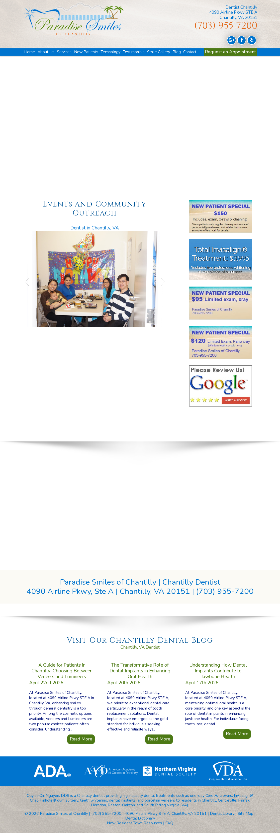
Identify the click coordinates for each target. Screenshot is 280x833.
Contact (189, 52)
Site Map (245, 813)
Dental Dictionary (140, 818)
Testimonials (134, 52)
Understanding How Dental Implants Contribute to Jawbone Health (218, 656)
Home (29, 52)
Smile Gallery (158, 52)
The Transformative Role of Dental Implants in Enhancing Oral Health (139, 656)
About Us (45, 52)
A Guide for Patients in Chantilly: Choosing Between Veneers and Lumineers (62, 656)
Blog (177, 52)
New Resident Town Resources (134, 823)
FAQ (169, 823)
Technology (110, 52)
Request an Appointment (230, 52)
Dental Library (222, 813)
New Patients (86, 52)
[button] (26, 281)
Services (64, 52)
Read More (81, 724)
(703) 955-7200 (225, 25)
